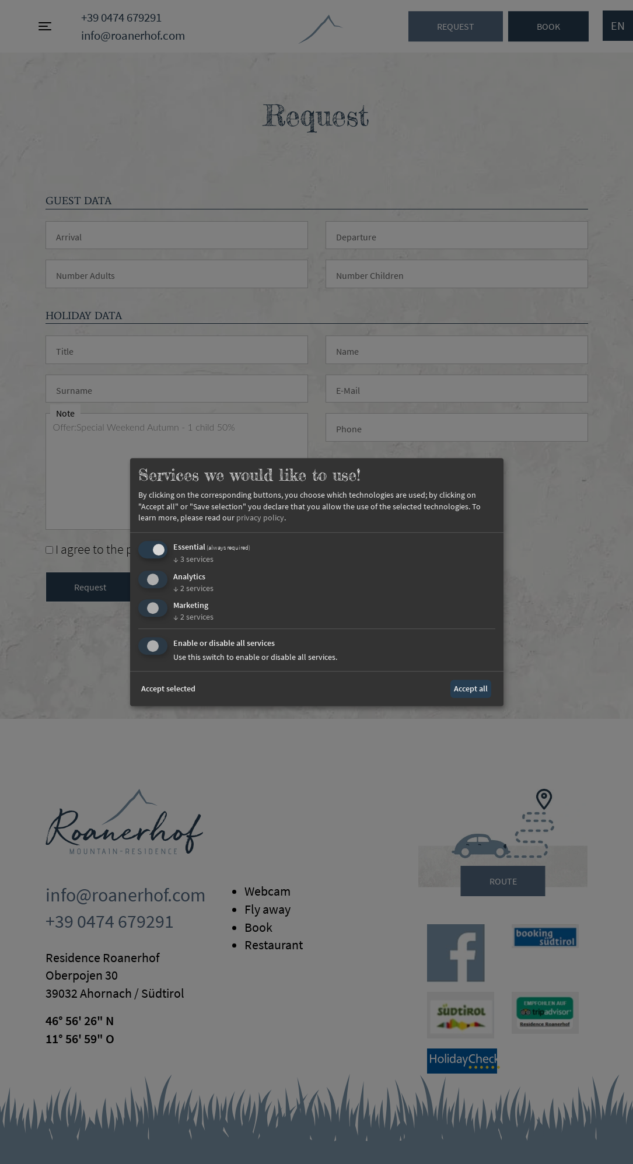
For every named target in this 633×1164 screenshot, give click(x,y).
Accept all (471, 688)
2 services (193, 588)
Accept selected (168, 688)
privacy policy (260, 518)
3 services (193, 559)
